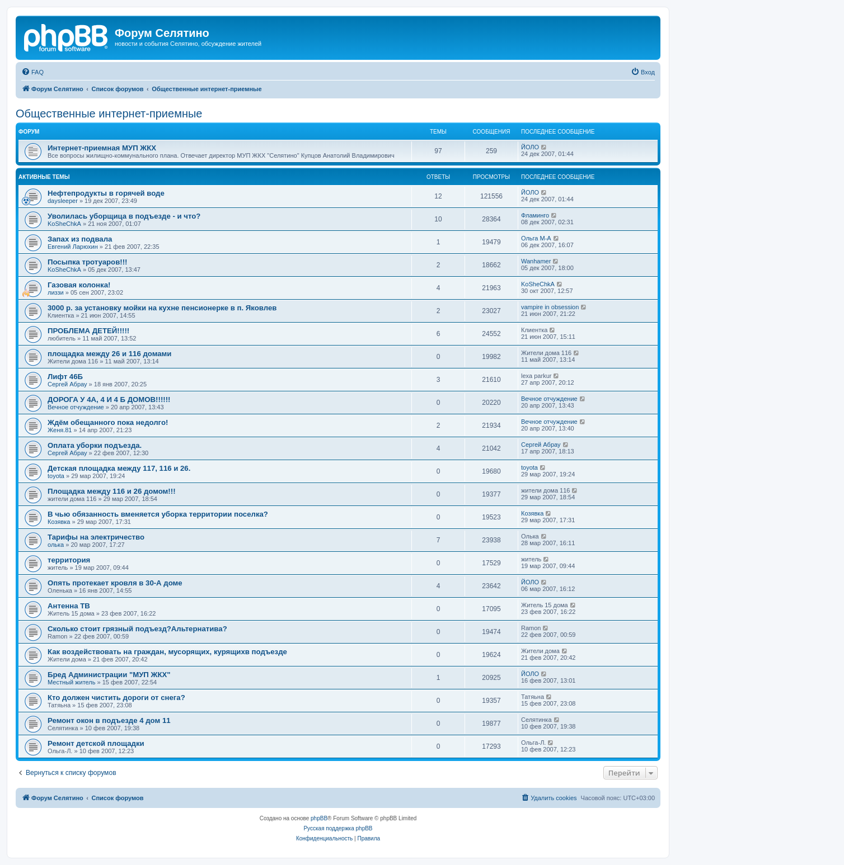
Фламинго (535, 215)
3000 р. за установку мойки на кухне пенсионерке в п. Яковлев (162, 308)
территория (69, 560)
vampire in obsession (550, 307)
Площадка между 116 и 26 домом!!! (112, 491)
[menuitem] (32, 72)
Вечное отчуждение (76, 407)
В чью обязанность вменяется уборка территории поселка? (158, 514)
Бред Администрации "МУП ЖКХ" (109, 674)
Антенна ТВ (69, 606)
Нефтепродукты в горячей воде (106, 193)
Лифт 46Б (65, 376)
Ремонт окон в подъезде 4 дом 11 (109, 720)
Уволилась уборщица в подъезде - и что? (124, 216)
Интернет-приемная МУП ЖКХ (102, 148)
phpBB (319, 818)
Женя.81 (60, 430)
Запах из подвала (80, 239)
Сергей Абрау (67, 384)
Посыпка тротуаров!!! (87, 262)
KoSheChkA (64, 223)
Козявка (59, 521)
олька (56, 544)
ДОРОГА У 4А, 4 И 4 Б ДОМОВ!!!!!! (109, 399)
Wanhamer (536, 261)
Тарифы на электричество (96, 537)
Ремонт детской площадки (96, 743)
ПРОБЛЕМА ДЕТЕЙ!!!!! (88, 331)
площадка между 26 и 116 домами (109, 353)
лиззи (56, 292)
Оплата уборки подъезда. (95, 445)
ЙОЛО (530, 147)
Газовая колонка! (79, 285)
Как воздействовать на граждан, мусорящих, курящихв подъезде (167, 651)
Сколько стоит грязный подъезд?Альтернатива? (137, 629)
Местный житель (71, 682)
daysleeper (63, 200)
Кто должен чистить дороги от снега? (116, 697)
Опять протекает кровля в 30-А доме (115, 583)
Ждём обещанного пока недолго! (108, 422)
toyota (56, 475)
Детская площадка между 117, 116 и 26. (119, 468)
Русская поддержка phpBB (337, 828)
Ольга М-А (536, 238)
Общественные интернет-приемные (109, 113)
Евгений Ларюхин (73, 246)
